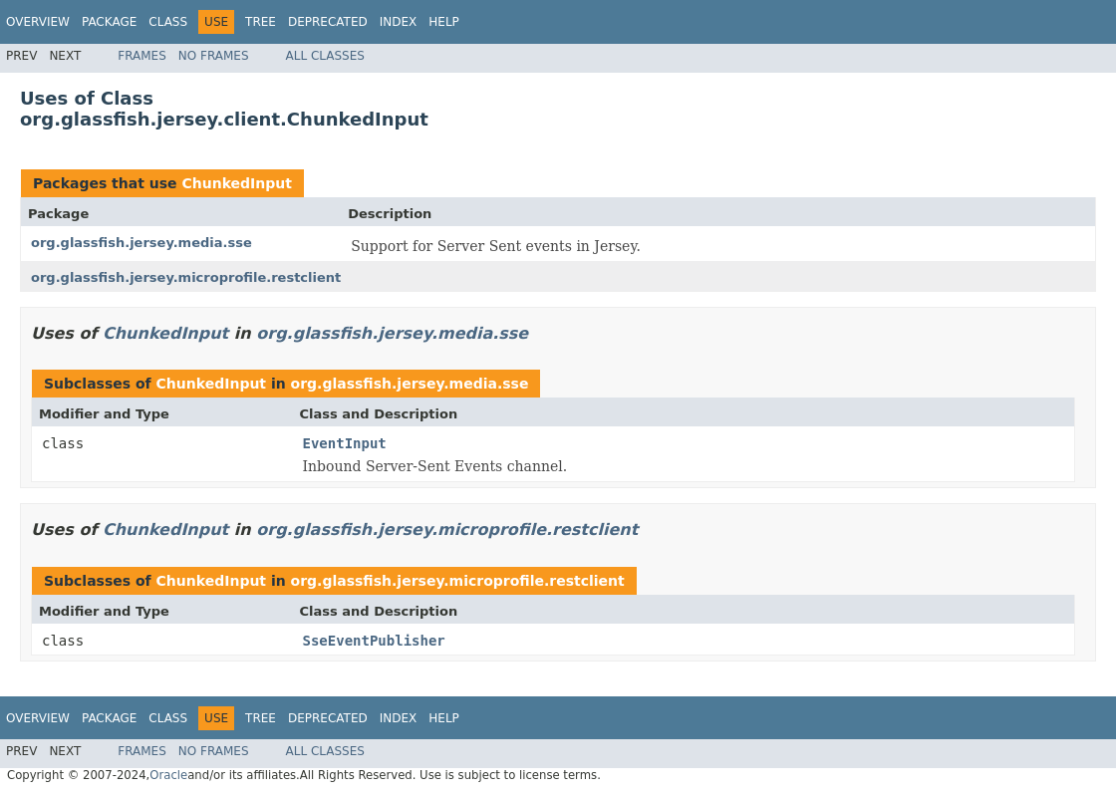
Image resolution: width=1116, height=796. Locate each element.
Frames (142, 56)
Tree (260, 22)
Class (167, 22)
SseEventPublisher (374, 641)
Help (443, 22)
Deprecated (328, 22)
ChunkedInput (236, 183)
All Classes (325, 56)
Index (399, 22)
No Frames (213, 56)
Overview (38, 22)
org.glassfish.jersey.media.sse (141, 242)
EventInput (345, 443)
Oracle (168, 775)
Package (109, 22)
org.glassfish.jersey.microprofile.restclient (186, 277)
